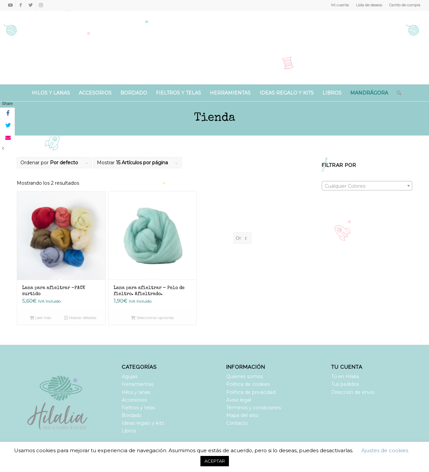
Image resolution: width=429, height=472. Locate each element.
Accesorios (134, 400)
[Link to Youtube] (10, 5)
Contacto (237, 423)
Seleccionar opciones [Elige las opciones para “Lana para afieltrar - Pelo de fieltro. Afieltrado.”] (152, 318)
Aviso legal (238, 400)
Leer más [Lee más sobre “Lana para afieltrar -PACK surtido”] (40, 318)
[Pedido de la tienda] (242, 238)
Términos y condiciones (253, 408)
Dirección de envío (353, 392)
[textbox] (367, 186)
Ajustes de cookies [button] (384, 450)
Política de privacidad (250, 392)
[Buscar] (396, 92)
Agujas (129, 376)
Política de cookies (248, 384)
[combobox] (367, 185)
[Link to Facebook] (20, 5)
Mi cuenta (340, 5)
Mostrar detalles (80, 318)
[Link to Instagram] (41, 5)
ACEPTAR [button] (214, 461)
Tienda (214, 118)
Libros (129, 431)
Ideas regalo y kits (143, 423)
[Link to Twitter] (31, 5)
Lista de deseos (369, 5)
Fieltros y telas (138, 408)
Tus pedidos (345, 384)
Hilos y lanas (136, 392)
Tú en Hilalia (345, 376)
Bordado (132, 415)
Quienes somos (244, 376)
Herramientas (138, 384)
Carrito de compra (404, 5)
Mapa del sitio (242, 415)
